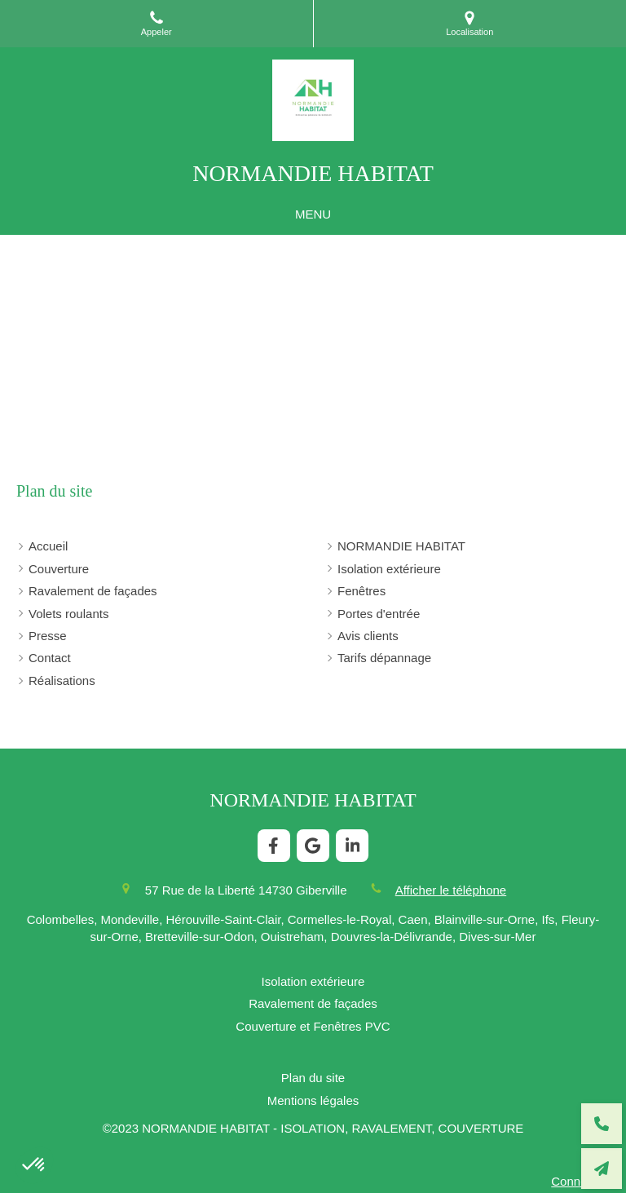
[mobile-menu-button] (313, 214)
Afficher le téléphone (451, 890)
